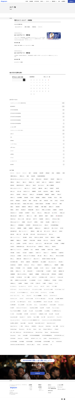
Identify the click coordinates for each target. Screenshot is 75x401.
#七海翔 (44, 283)
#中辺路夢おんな (47, 280)
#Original (56, 329)
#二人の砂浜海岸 (32, 280)
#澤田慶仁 (37, 206)
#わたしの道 (51, 298)
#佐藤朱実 (31, 274)
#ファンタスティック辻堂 (36, 289)
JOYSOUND (36, 1)
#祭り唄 (11, 200)
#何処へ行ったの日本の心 (22, 274)
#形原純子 (25, 240)
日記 (37, 137)
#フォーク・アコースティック (24, 289)
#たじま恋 (31, 310)
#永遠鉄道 (54, 209)
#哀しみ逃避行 (43, 261)
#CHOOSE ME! (59, 341)
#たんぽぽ (25, 310)
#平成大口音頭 (32, 240)
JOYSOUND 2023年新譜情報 (37, 123)
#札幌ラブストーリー (56, 222)
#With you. (27, 326)
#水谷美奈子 (27, 212)
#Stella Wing (48, 326)
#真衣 (40, 200)
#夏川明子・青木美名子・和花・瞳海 (48, 258)
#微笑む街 (52, 237)
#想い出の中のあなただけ (42, 234)
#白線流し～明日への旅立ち (15, 203)
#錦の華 (38, 182)
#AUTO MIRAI (45, 344)
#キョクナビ (29, 295)
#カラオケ (21, 298)
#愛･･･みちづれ (47, 231)
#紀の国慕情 (19, 197)
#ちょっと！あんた (55, 307)
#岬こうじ (12, 243)
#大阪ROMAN (53, 252)
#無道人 (11, 206)
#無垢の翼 (17, 206)
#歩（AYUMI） (54, 212)
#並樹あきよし (13, 283)
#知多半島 (24, 200)
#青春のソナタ (59, 179)
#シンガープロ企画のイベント (22, 292)
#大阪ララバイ (38, 252)
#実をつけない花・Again (31, 246)
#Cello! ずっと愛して (31, 344)
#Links (19, 335)
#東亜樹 (23, 222)
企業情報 (37, 154)
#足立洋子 (34, 188)
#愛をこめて (54, 231)
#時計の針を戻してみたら (37, 225)
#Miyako (46, 332)
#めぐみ (29, 301)
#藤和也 (51, 191)
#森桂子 (46, 215)
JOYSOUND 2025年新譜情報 (37, 117)
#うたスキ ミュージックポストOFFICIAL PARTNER (51, 320)
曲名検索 (31, 1)
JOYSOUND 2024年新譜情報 (37, 113)
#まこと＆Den (29, 304)
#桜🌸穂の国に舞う (59, 215)
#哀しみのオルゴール (52, 261)
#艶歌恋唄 (47, 194)
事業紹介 (40, 384)
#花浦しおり (32, 194)
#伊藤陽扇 (37, 274)
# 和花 (21, 326)
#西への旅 (19, 191)
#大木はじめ (12, 255)
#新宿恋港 (19, 228)
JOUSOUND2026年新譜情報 (37, 120)
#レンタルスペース (22, 286)
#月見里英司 (28, 225)
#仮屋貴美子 (60, 274)
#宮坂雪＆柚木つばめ (20, 246)
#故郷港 (24, 228)
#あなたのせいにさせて (51, 323)
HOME (27, 1)
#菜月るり (12, 194)
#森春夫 (51, 215)
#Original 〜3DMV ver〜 (47, 329)
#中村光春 (54, 280)
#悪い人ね (51, 234)
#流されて (37, 209)
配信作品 (53, 1)
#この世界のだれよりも (56, 310)
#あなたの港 (30, 323)
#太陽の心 (57, 249)
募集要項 (40, 388)
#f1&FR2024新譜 (38, 341)
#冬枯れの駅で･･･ (30, 271)
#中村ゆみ (60, 280)
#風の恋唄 (33, 176)
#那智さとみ (28, 185)
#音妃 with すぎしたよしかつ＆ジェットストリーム (19, 179)
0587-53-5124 (13, 394)
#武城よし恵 (62, 212)
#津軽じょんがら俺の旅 (46, 209)
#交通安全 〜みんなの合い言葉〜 (21, 280)
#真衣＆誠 (35, 200)
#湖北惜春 (57, 206)
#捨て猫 (61, 228)
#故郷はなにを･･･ (38, 228)
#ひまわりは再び (53, 304)
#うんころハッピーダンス (15, 320)
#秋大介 (55, 197)
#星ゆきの (46, 225)
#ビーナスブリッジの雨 (48, 289)
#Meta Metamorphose (54, 332)
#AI (51, 344)
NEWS (41, 1)
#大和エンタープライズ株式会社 (29, 255)
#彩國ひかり (18, 240)
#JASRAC (26, 338)
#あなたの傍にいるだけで (39, 323)
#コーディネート (44, 292)
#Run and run (21, 329)
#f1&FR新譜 (21, 341)
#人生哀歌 (12, 277)
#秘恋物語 (37, 197)
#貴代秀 (57, 188)
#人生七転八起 (19, 277)
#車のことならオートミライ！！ (16, 188)
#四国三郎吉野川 (35, 261)
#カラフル (45, 295)
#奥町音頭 (37, 249)
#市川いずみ (45, 240)
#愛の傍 (60, 231)
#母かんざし (39, 212)
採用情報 (37, 140)
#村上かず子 (29, 222)
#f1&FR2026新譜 (29, 341)
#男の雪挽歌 (48, 203)
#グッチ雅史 (51, 292)
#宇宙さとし (47, 246)
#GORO (45, 338)
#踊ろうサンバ (27, 188)
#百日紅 (56, 200)
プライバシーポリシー (62, 389)
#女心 (32, 249)
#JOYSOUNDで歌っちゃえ (59, 335)
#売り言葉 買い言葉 (14, 261)
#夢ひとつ (45, 255)
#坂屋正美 (28, 261)
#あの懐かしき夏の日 (14, 323)
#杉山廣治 (47, 222)
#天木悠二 (18, 252)
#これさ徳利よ (47, 310)
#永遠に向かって (13, 212)
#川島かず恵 (52, 240)
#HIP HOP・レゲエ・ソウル (36, 338)
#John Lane (20, 338)
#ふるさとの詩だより (43, 304)
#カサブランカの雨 (29, 298)
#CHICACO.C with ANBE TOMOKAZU (17, 344)
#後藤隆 (58, 237)
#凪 (24, 271)
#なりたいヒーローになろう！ (21, 307)
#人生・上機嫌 (26, 277)
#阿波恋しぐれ (31, 182)
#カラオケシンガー (13, 298)
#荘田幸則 (18, 194)
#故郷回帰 (30, 228)
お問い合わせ (37, 147)
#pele (40, 329)
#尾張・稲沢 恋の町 (48, 243)
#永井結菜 (21, 212)
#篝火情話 (26, 197)
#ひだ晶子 (12, 307)
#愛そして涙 (18, 234)
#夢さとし (12, 258)
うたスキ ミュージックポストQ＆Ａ (37, 130)
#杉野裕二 (36, 222)
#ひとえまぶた (61, 304)
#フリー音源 (54, 286)
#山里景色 (18, 243)
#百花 (51, 200)
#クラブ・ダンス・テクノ (15, 295)
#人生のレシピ (52, 277)
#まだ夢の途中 (13, 304)
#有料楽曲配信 (20, 225)
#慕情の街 (32, 231)
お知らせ (37, 134)
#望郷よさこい (13, 225)
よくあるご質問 (37, 127)
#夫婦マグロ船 (50, 249)
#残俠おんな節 (47, 212)
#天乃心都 (24, 252)
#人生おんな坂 (60, 277)
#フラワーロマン (13, 289)
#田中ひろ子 (55, 203)
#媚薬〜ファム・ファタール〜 (15, 249)
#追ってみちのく (41, 185)
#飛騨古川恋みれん (13, 176)
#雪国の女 (12, 182)
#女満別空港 (26, 249)
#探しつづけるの (55, 228)
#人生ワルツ (34, 277)
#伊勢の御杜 (53, 274)
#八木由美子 (48, 271)
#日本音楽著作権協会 (54, 225)
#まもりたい (57, 301)
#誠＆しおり (12, 191)
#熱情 (60, 203)
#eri (53, 341)
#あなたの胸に (23, 323)
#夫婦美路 (43, 249)
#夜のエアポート (37, 258)
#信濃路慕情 (12, 274)
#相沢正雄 (46, 200)
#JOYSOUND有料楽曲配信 (35, 335)
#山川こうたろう (39, 243)
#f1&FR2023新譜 (47, 341)
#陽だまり (24, 182)
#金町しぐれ (44, 182)
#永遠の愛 (61, 209)
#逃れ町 (34, 185)
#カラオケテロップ (53, 295)
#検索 (35, 215)
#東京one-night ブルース (14, 222)
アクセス (37, 158)
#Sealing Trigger (13, 329)
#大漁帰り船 (61, 252)
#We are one (41, 326)
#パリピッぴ (12, 292)
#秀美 (61, 197)
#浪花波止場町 (30, 209)
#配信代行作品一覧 (19, 185)
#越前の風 (40, 188)
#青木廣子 (52, 179)
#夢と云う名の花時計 (60, 255)
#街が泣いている (26, 191)
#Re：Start (29, 329)
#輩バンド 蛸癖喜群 (50, 185)
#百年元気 (62, 200)
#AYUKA (38, 344)
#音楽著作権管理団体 (41, 176)
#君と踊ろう (61, 261)
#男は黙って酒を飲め (39, 203)
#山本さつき (31, 243)
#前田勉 (11, 271)
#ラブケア (30, 286)
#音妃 (32, 179)
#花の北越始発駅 (40, 194)
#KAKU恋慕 (25, 335)
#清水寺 (17, 209)
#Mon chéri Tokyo (39, 332)
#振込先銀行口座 (13, 231)
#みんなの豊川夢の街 (37, 301)
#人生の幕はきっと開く (43, 277)
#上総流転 (20, 283)
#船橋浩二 (53, 194)
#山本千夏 (24, 243)
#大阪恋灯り (31, 252)
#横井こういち (29, 215)
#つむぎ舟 (48, 307)
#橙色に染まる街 (13, 215)
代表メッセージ (41, 390)
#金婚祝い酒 (51, 182)
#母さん (33, 212)
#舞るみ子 (59, 194)
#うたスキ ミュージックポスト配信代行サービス (31, 320)
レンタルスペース (37, 161)
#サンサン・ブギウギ (34, 292)
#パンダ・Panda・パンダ (59, 289)
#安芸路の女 (40, 246)
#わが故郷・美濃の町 (59, 298)
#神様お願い (18, 200)
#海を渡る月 (23, 209)
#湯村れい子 (51, 206)
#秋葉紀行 (44, 197)
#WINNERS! (34, 326)
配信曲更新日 (37, 106)
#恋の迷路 (25, 237)
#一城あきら (50, 283)
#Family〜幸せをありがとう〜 (54, 338)
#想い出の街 (32, 234)
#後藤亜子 (12, 240)
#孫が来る (54, 246)
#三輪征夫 (26, 283)
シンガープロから (37, 144)
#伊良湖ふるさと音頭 (45, 274)
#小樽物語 (62, 243)
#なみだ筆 (42, 307)
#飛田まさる (22, 176)
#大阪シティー (46, 252)
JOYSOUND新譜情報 (37, 110)
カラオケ (47, 1)
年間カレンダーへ (47, 76)
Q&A (59, 1)
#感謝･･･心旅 (39, 231)
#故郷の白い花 (46, 228)
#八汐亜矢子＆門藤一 (40, 271)
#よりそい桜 (12, 301)
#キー (23, 295)
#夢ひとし (52, 255)
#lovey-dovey (12, 335)
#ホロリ (48, 286)
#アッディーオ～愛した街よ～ (40, 298)
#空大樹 (31, 197)
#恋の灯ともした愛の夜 (38, 237)
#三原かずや (38, 283)
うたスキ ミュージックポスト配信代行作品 (37, 103)
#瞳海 (30, 200)
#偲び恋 (54, 271)
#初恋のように (18, 271)
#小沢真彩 (56, 243)
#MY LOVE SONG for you (15, 332)
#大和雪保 (19, 255)
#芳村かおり (25, 194)
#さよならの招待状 (38, 310)
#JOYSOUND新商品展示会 (47, 335)
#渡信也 (11, 209)
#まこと (35, 304)
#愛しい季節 (25, 234)
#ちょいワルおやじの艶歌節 (15, 310)
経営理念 (31, 388)
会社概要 (63, 1)
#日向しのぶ (12, 228)
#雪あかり (18, 182)
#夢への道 (39, 255)
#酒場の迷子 (58, 182)
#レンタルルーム (13, 286)
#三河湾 (31, 283)
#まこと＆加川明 (21, 304)
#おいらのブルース (18, 26)
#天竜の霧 (12, 252)
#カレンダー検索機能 (37, 295)
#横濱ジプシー (21, 215)
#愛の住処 (12, 234)
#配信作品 (34, 26)
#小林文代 (12, 246)
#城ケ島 (22, 261)
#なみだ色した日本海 (33, 307)
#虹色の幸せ (45, 191)
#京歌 (11, 280)
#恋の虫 (30, 237)
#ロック (56, 283)
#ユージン (36, 286)
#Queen (34, 329)
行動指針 (31, 389)
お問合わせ (71, 1)
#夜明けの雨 (18, 258)
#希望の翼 (39, 240)
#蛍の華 (39, 191)
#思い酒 (46, 237)
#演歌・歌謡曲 (27, 26)
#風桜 (28, 176)
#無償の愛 (23, 206)
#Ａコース (40, 26)
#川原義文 (59, 240)
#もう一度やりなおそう (21, 301)
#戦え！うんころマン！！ (23, 231)
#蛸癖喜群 (34, 191)
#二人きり (39, 280)
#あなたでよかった (13, 326)
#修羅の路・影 (61, 271)
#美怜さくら (12, 197)
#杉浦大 (41, 222)
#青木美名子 (46, 179)
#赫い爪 (46, 188)
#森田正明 (41, 215)
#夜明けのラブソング (27, 258)
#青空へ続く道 (38, 179)
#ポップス (42, 286)
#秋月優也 (50, 197)
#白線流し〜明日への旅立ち (28, 203)
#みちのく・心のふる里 (48, 301)
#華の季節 (57, 191)
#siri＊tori (62, 326)
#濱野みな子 (30, 206)
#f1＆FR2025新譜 (13, 341)
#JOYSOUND (12, 338)
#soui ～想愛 (55, 326)
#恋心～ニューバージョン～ (15, 237)
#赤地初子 (52, 188)
